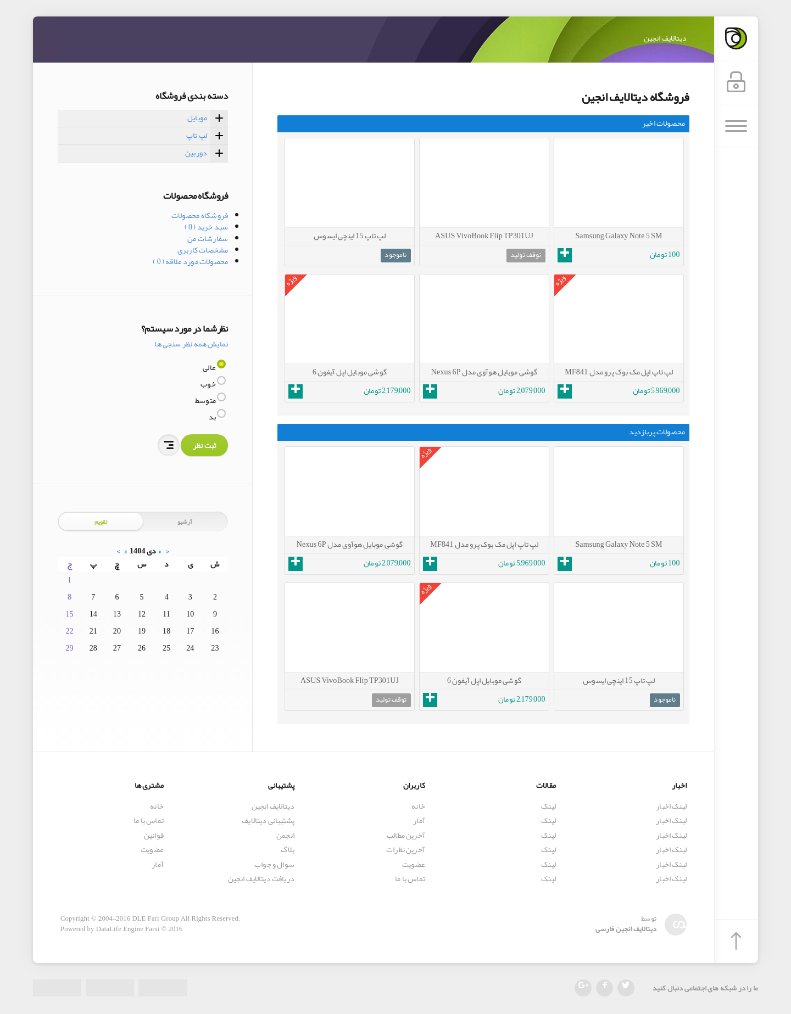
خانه (418, 806)
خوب (208, 383)
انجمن (285, 835)
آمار (419, 820)
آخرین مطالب (406, 835)
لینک (548, 806)
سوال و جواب (274, 864)
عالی (210, 367)
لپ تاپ (196, 135)
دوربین (196, 152)
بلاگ (287, 850)
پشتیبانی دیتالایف (268, 820)
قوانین (154, 835)
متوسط (206, 400)
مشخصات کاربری (202, 249)
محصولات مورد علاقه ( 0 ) (190, 261)
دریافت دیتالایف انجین (261, 879)
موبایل (197, 117)
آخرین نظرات (405, 850)
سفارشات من (207, 238)
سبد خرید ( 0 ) (206, 226)
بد (213, 416)
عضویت (413, 864)
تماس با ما (410, 879)
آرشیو (184, 522)
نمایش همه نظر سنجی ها (191, 343)
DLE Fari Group (155, 918)
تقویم (101, 522)
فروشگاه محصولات (199, 215)
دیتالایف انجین (273, 806)
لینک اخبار (671, 806)
